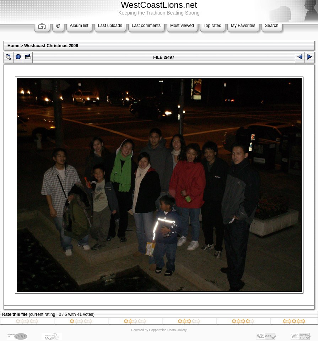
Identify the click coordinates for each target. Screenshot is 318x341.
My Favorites (243, 25)
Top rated (212, 25)
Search (272, 25)
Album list (79, 25)
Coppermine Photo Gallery (168, 330)
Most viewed (182, 25)
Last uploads (110, 25)
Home (13, 45)
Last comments (146, 25)
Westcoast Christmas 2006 (51, 45)
